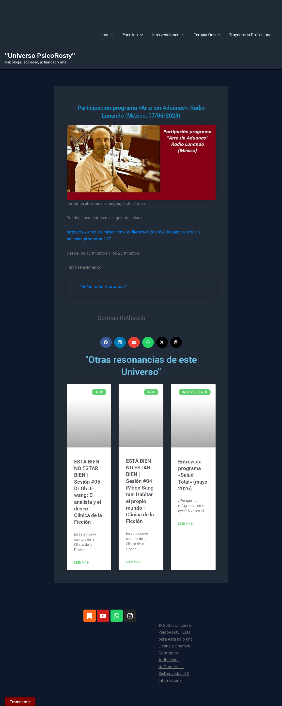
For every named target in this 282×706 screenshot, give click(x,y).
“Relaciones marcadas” (103, 286)
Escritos (136, 35)
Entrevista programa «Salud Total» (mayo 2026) (192, 475)
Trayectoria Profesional (251, 34)
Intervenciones (171, 35)
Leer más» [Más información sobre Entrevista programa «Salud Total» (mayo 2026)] (186, 523)
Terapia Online (208, 34)
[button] (114, 35)
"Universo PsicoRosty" (40, 55)
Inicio (109, 35)
